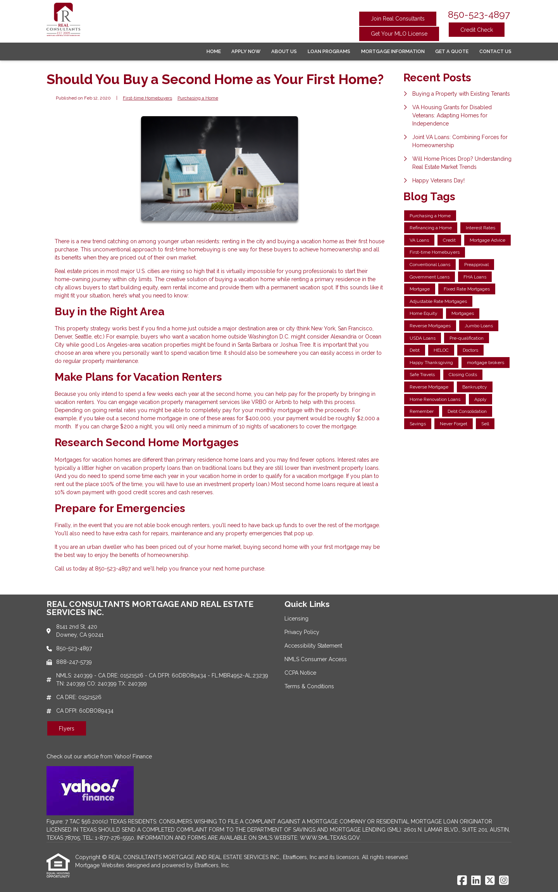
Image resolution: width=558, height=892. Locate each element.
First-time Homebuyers (147, 98)
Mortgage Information (393, 51)
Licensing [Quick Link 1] (296, 618)
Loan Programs (329, 51)
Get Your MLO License (399, 34)
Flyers (66, 728)
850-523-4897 (479, 14)
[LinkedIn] (476, 881)
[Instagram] (504, 881)
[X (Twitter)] (490, 881)
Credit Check (476, 30)
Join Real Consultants (398, 18)
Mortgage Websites (100, 865)
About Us (284, 51)
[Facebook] (462, 881)
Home (214, 51)
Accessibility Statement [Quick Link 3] (313, 646)
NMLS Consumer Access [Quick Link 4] (315, 659)
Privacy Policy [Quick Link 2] (301, 632)
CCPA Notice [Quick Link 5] (300, 673)
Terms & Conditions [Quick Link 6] (309, 686)
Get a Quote (451, 51)
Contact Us (495, 51)
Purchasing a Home (197, 98)
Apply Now (245, 51)
